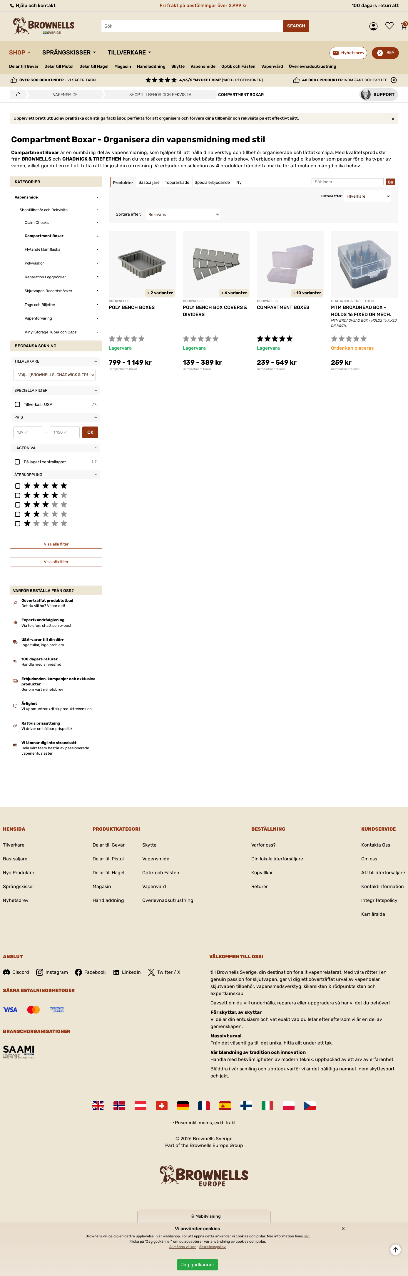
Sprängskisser (66, 52)
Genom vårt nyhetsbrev (42, 689)
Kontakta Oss (375, 845)
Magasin (122, 66)
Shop (17, 52)
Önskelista (391, 26)
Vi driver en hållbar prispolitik (47, 728)
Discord (16, 972)
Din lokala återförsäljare (277, 859)
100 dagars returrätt (375, 5)
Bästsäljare (15, 859)
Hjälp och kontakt (32, 5)
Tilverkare (13, 845)
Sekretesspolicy (212, 1247)
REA (390, 52)
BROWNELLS (36, 159)
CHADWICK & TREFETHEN (92, 159)
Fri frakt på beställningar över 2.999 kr (203, 5)
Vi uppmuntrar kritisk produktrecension (56, 709)
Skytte (178, 66)
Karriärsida (373, 914)
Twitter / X (164, 972)
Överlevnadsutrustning (312, 66)
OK (90, 432)
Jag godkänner (197, 1264)
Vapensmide (202, 66)
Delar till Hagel (93, 66)
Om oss (369, 859)
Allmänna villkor (182, 1247)
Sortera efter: (128, 214)
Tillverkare (127, 52)
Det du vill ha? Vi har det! (43, 606)
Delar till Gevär (24, 66)
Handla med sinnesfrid (41, 664)
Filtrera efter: (331, 196)
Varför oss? (263, 845)
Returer (259, 886)
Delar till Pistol (58, 66)
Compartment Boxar (123, 369)
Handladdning (151, 66)
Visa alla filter (56, 544)
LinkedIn (127, 972)
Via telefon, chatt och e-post (46, 625)
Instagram (52, 972)
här (306, 1236)
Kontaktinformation (382, 886)
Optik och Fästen (238, 66)
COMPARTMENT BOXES (283, 307)
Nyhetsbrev (16, 900)
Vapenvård (272, 66)
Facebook (90, 972)
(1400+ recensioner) (221, 80)
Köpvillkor (262, 872)
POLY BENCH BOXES (132, 307)
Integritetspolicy (379, 900)
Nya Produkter (18, 872)
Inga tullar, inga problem (42, 645)
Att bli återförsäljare (383, 872)
